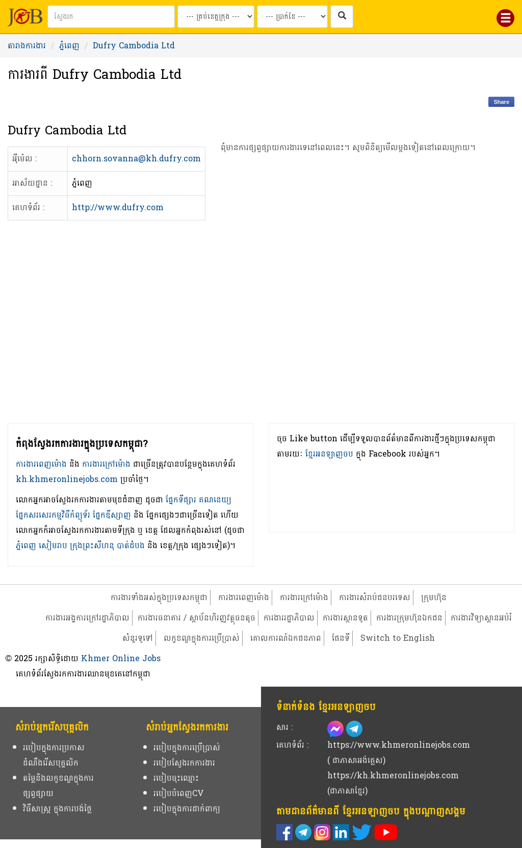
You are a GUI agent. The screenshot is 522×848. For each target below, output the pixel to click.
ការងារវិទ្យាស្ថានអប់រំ (481, 617)
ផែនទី (341, 638)
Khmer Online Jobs (121, 658)
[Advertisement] (347, 305)
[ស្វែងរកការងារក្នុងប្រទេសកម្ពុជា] (341, 16)
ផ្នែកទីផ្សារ (181, 499)
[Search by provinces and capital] (215, 16)
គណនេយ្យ (215, 499)
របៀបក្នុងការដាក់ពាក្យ (186, 808)
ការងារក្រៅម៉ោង (106, 464)
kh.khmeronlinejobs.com (67, 479)
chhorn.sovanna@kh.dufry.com (136, 158)
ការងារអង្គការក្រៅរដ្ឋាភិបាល (87, 617)
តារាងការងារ (27, 45)
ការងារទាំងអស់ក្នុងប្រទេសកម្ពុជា (159, 597)
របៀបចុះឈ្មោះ (176, 778)
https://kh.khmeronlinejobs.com (393, 775)
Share (501, 102)
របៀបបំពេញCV (178, 793)
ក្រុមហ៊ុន (434, 597)
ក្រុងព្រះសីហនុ (92, 545)
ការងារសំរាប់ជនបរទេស (374, 597)
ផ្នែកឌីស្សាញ (112, 514)
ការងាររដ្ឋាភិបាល (289, 617)
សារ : (284, 727)
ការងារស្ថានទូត (345, 617)
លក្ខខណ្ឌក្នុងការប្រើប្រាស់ (202, 638)
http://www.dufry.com (118, 207)
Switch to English (397, 638)
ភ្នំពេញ (69, 45)
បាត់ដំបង (131, 545)
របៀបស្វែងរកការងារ (184, 762)
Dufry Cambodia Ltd (134, 45)
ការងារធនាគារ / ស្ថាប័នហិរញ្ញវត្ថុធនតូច (196, 617)
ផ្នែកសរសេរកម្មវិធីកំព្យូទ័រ (53, 514)
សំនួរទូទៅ (137, 638)
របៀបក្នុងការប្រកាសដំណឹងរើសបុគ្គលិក (54, 755)
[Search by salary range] (292, 16)
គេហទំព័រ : (292, 745)
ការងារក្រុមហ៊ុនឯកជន (409, 617)
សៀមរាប (53, 545)
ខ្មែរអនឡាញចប (329, 453)
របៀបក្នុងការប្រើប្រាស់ (186, 747)
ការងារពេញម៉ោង (41, 464)
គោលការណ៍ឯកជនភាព (285, 638)
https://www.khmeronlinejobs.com (398, 745)
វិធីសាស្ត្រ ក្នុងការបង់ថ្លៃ (57, 808)
